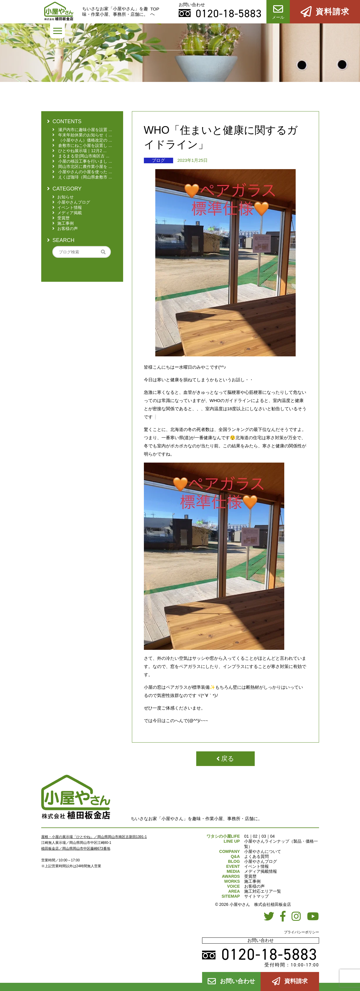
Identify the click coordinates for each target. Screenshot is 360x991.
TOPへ (154, 11)
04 (272, 836)
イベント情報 (256, 866)
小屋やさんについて (262, 851)
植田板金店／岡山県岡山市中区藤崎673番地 (75, 848)
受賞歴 (250, 876)
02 (255, 836)
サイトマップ (256, 896)
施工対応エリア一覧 (262, 891)
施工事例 (252, 881)
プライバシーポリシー (301, 932)
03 (263, 836)
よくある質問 (256, 856)
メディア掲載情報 (260, 871)
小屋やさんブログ (260, 861)
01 (246, 836)
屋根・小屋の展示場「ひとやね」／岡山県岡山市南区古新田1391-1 (94, 837)
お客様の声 (254, 886)
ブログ (158, 160)
